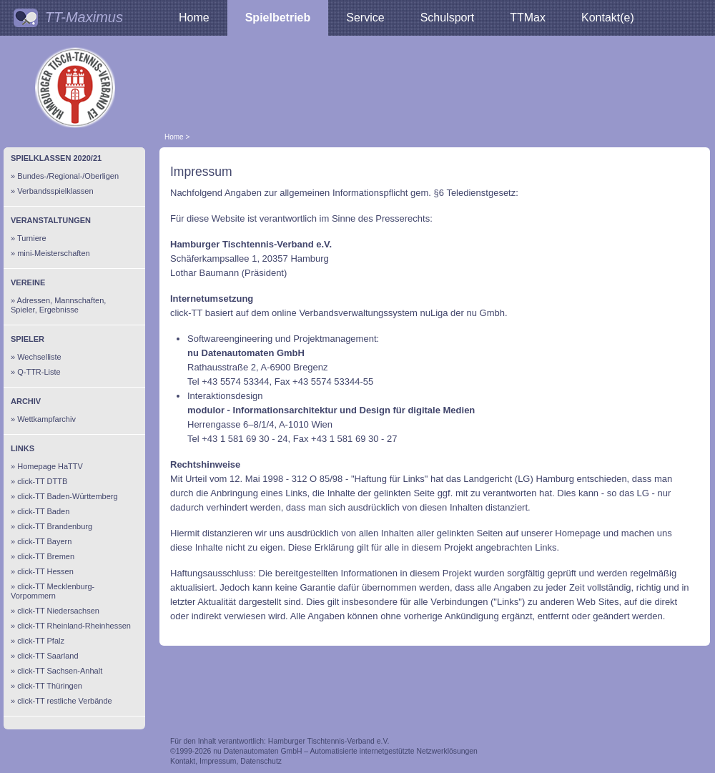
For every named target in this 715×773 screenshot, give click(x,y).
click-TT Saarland (47, 655)
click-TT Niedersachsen (58, 610)
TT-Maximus (84, 17)
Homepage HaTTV (50, 466)
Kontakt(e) (607, 17)
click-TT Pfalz (40, 640)
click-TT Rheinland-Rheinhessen (74, 625)
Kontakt (182, 761)
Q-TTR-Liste (39, 372)
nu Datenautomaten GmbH (246, 353)
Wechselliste (39, 357)
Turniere (31, 238)
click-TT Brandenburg (54, 526)
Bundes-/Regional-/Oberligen (68, 176)
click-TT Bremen (45, 556)
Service (365, 17)
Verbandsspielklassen (55, 191)
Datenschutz (261, 761)
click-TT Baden (43, 511)
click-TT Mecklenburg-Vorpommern (52, 591)
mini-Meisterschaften (53, 253)
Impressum (217, 761)
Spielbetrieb (278, 17)
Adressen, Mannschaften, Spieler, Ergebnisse (58, 305)
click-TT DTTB (42, 481)
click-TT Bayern (44, 541)
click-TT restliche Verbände (64, 700)
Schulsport (447, 17)
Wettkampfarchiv (46, 419)
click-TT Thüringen (49, 685)
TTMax (528, 17)
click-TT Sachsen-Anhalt (59, 670)
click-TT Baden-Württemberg (67, 496)
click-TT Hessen (45, 571)
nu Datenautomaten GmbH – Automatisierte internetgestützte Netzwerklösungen (345, 751)
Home (194, 17)
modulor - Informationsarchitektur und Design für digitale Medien (331, 410)
